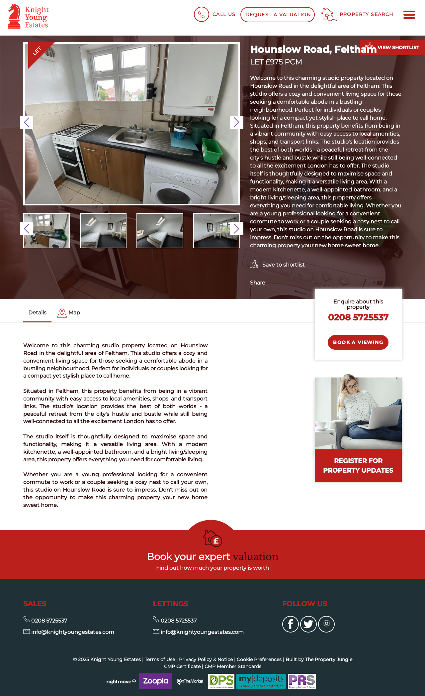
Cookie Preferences (259, 659)
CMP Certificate (182, 666)
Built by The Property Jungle (319, 659)
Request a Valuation (278, 15)
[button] (26, 122)
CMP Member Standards (233, 666)
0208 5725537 (358, 317)
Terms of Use (160, 659)
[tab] (68, 313)
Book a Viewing (358, 342)
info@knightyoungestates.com (68, 632)
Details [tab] (37, 312)
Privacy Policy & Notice (206, 659)
